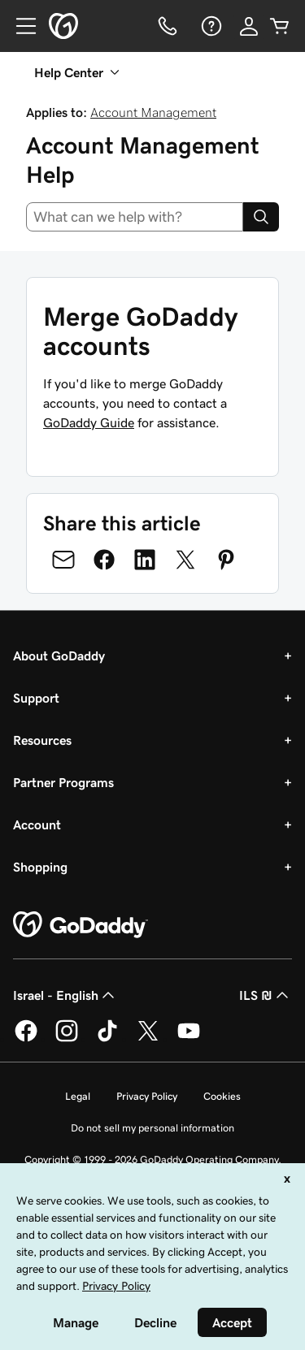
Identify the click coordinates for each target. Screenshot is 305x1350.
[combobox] (134, 217)
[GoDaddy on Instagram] (67, 1038)
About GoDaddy (59, 655)
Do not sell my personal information (152, 1128)
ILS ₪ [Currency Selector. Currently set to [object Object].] (265, 995)
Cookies (222, 1096)
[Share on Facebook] (104, 560)
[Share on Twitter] (185, 560)
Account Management (153, 112)
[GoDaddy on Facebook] (26, 1038)
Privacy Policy (146, 1096)
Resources (42, 739)
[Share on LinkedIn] (144, 560)
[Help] (210, 26)
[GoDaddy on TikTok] (107, 1038)
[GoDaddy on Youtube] (189, 1038)
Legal (77, 1096)
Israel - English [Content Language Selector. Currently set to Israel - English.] (65, 995)
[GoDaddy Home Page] (80, 925)
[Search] (261, 216)
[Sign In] (248, 26)
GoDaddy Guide (88, 422)
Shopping (40, 866)
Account (37, 824)
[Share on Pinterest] (226, 560)
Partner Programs (63, 782)
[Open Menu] (19, 25)
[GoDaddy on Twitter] (148, 1038)
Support (36, 697)
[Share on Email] (63, 560)
